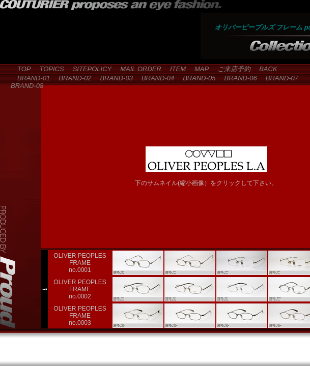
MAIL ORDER (137, 69)
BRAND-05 (195, 78)
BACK (264, 69)
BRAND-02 (71, 78)
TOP (21, 69)
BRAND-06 (237, 78)
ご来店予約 (230, 69)
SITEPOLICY (89, 69)
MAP (198, 69)
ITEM (174, 69)
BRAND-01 (30, 78)
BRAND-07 (278, 78)
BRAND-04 (154, 78)
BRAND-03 (113, 78)
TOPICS (48, 69)
